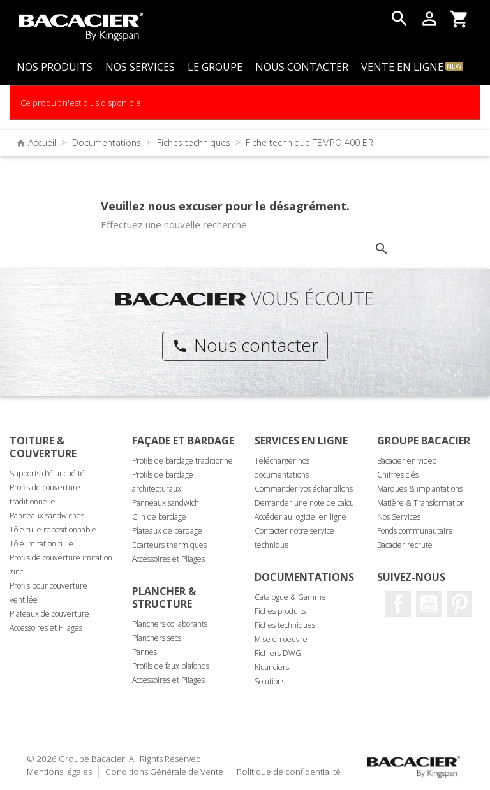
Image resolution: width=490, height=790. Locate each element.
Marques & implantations (420, 488)
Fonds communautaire (415, 530)
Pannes (144, 652)
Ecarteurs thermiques (169, 544)
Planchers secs (156, 638)
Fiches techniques (285, 625)
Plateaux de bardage (167, 530)
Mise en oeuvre (281, 639)
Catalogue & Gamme (290, 597)
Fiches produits (280, 611)
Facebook (398, 604)
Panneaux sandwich (165, 502)
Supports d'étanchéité (47, 473)
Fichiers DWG (278, 653)
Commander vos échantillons (304, 488)
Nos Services (398, 516)
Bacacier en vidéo (406, 460)
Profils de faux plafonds (170, 666)
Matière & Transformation (421, 502)
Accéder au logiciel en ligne (300, 516)
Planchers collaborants (169, 623)
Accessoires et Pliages (46, 627)
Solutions (270, 681)
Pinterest (459, 604)
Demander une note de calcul (305, 502)
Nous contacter (245, 345)
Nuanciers (272, 667)
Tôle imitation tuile (41, 543)
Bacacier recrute (405, 544)
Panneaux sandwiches (47, 515)
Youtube (429, 604)
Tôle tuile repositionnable (53, 529)
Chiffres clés (398, 474)
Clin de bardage (159, 516)
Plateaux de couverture (49, 613)
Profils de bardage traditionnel (183, 460)
